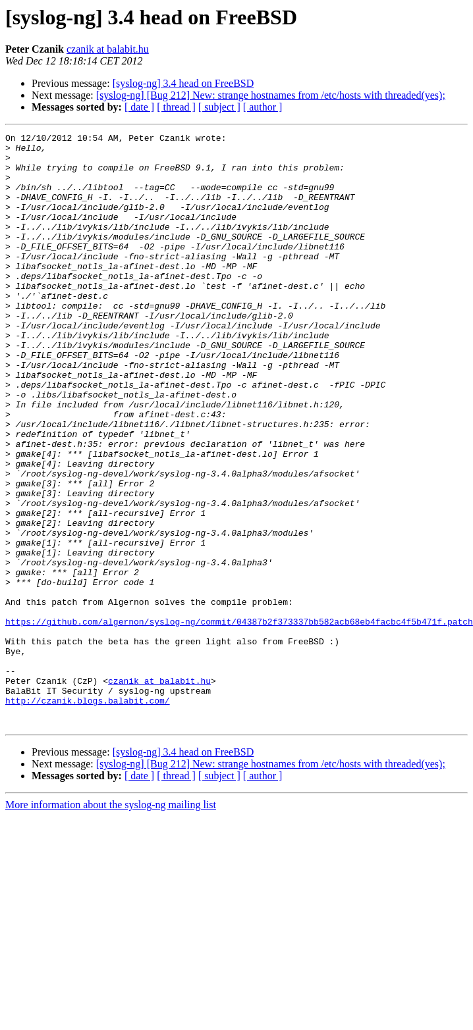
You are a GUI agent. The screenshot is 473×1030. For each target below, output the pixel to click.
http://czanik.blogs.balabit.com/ (87, 815)
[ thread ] (176, 107)
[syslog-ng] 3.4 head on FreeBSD (183, 83)
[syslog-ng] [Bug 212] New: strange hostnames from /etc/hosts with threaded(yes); (270, 95)
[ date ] (139, 107)
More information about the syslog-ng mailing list (110, 923)
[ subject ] (219, 107)
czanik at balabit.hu (108, 49)
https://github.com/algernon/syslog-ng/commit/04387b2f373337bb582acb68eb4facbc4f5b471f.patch (239, 720)
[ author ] (263, 107)
